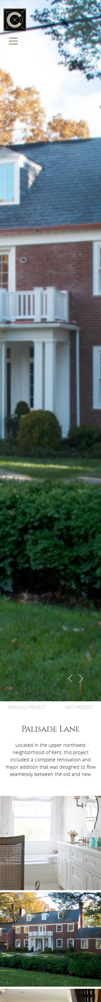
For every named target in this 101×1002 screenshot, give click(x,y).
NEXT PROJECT (79, 707)
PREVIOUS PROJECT (27, 707)
